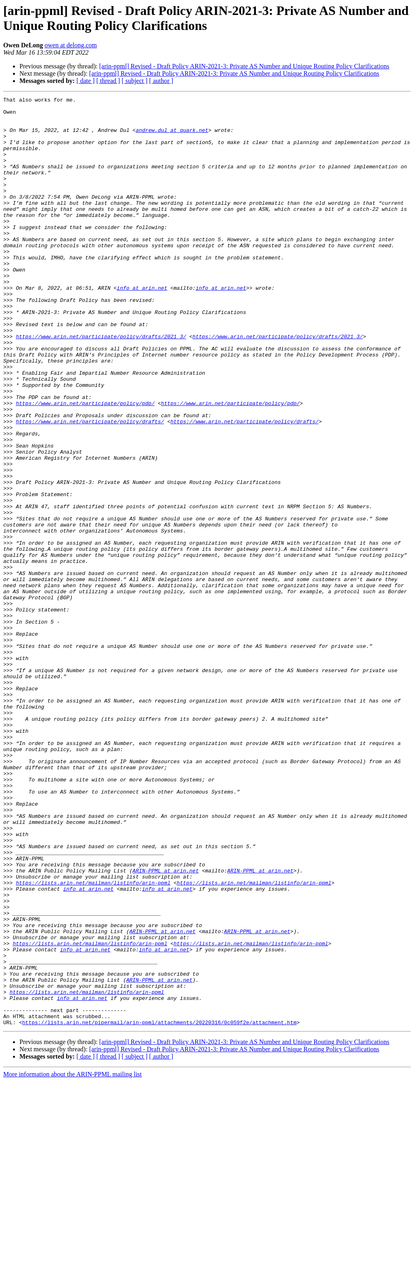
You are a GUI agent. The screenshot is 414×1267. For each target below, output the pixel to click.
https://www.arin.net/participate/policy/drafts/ (90, 486)
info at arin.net (142, 326)
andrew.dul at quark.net (172, 137)
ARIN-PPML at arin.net (166, 1025)
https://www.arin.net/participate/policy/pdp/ (85, 465)
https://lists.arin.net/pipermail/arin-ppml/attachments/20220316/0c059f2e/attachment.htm (159, 1208)
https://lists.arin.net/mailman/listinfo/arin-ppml (93, 1040)
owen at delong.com (70, 45)
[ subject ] (135, 80)
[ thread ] (108, 80)
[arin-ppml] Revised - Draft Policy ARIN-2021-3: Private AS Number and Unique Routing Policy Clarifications (244, 66)
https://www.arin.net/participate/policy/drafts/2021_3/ (101, 384)
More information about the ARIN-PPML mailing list (72, 1259)
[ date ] (85, 80)
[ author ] (161, 80)
